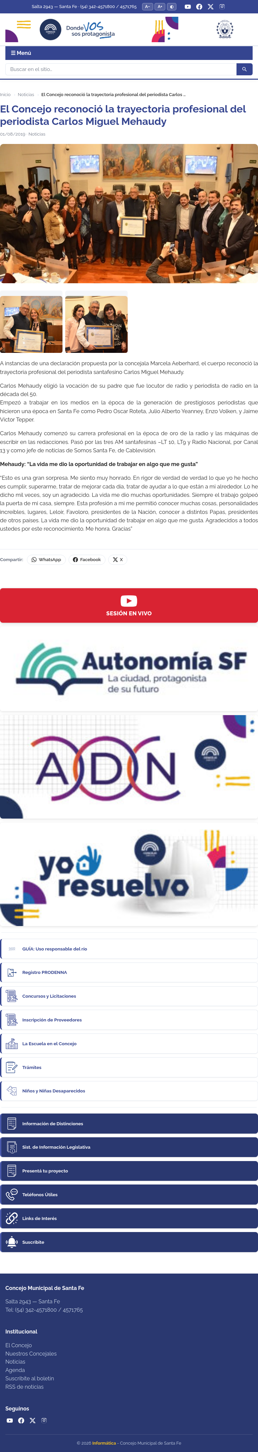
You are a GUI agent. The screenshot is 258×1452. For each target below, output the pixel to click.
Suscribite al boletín (29, 1378)
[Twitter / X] (210, 6)
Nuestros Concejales (31, 1354)
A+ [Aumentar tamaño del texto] (160, 6)
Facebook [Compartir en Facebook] (87, 559)
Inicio (5, 94)
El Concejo (18, 1345)
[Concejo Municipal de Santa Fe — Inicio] (129, 30)
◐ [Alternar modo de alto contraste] (171, 6)
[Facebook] (199, 6)
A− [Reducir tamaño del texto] (147, 6)
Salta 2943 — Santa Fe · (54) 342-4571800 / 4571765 (84, 6)
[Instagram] (222, 6)
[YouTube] (187, 6)
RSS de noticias (24, 1387)
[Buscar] (120, 69)
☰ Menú (21, 53)
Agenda (15, 1370)
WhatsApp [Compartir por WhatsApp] (46, 559)
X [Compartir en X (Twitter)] (118, 559)
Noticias (26, 94)
